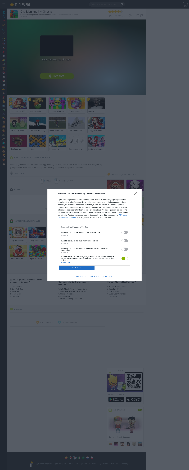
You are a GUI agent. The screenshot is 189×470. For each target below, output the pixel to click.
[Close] (136, 194)
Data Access (94, 276)
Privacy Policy (108, 276)
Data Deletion (81, 276)
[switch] (125, 232)
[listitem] (94, 227)
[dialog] (94, 235)
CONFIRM (76, 268)
